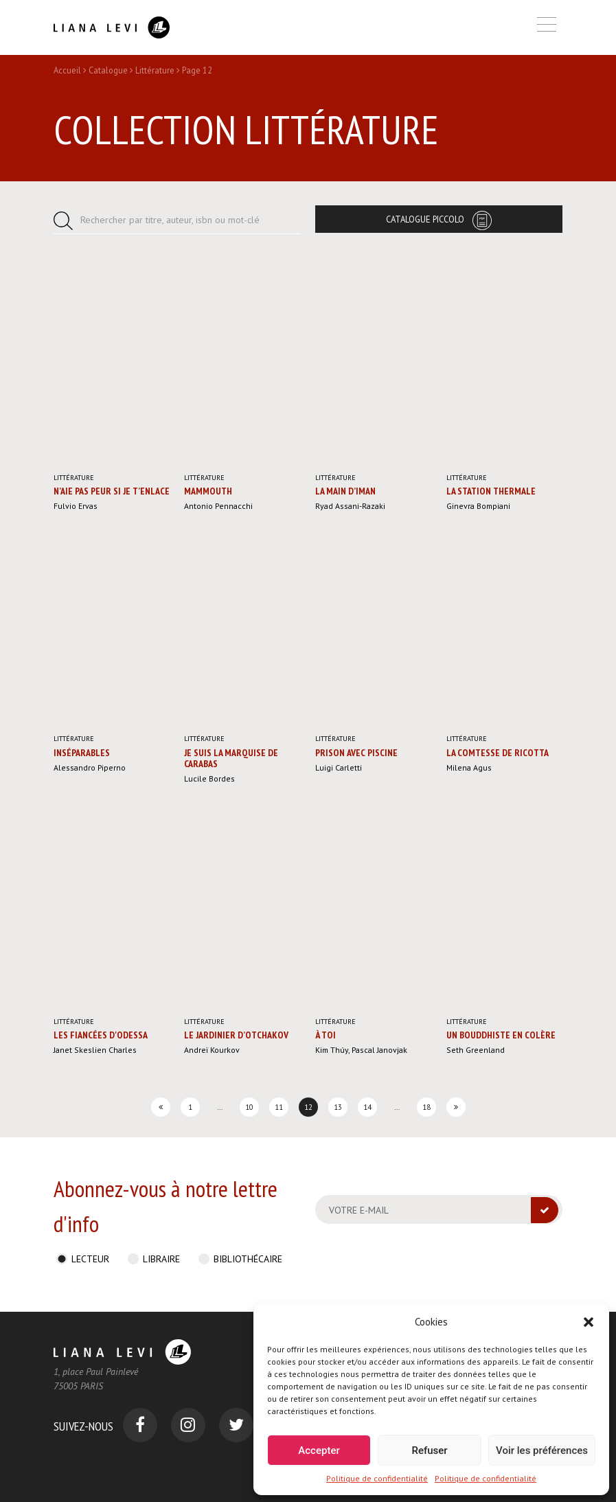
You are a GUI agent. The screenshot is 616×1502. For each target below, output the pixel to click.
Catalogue (108, 70)
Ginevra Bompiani (478, 506)
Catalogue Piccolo (425, 219)
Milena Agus (469, 767)
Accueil (67, 70)
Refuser (429, 1450)
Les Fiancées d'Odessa (101, 1035)
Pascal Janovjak (379, 1050)
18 (426, 1107)
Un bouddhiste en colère (501, 1035)
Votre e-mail (359, 1210)
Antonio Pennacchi (218, 506)
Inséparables (82, 753)
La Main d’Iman (345, 491)
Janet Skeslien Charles (95, 1050)
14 (367, 1107)
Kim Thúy (331, 1050)
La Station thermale (491, 491)
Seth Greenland (475, 1050)
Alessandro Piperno (90, 767)
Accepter (318, 1450)
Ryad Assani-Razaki (350, 506)
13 (338, 1107)
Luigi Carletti (338, 767)
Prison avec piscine (356, 753)
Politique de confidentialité (377, 1478)
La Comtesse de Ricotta (497, 753)
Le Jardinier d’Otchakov (236, 1035)
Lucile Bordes (209, 778)
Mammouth (208, 491)
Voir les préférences (542, 1450)
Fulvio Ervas (76, 506)
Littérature (154, 70)
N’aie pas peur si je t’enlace (112, 491)
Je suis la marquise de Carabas (231, 759)
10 (249, 1107)
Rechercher (170, 220)
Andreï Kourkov (212, 1050)
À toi (325, 1035)
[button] (588, 1322)
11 (279, 1107)
